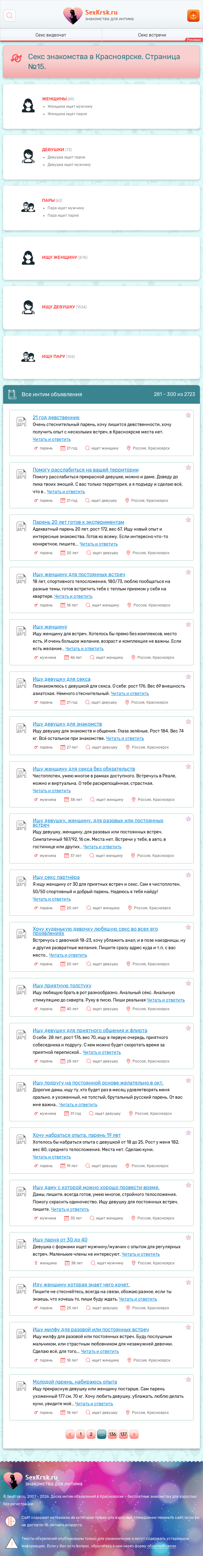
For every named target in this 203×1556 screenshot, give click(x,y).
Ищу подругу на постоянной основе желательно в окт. (98, 1083)
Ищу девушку (59, 307)
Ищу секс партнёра (56, 877)
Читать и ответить (52, 439)
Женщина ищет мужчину (70, 106)
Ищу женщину (60, 257)
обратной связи (161, 1546)
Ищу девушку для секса (62, 679)
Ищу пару (54, 356)
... (102, 1434)
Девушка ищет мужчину (69, 165)
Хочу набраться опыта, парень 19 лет (77, 1135)
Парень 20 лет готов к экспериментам (78, 522)
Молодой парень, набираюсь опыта (75, 1382)
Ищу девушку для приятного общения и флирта (90, 1030)
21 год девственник (56, 417)
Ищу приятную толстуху (62, 986)
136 (112, 1434)
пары (49, 200)
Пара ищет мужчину (66, 208)
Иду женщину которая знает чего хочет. (81, 1285)
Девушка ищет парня (66, 157)
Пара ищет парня (63, 215)
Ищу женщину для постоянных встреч (79, 574)
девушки (53, 149)
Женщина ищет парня (67, 114)
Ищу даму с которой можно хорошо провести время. (96, 1187)
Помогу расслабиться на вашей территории (86, 470)
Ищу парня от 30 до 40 (60, 1240)
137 (123, 1434)
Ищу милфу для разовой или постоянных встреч (91, 1329)
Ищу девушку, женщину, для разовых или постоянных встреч (98, 823)
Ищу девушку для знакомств (67, 724)
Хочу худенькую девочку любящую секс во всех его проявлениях (95, 931)
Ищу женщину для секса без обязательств (84, 769)
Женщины (55, 99)
